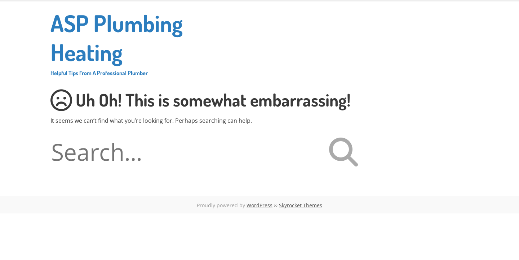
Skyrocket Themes (300, 205)
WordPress (259, 205)
